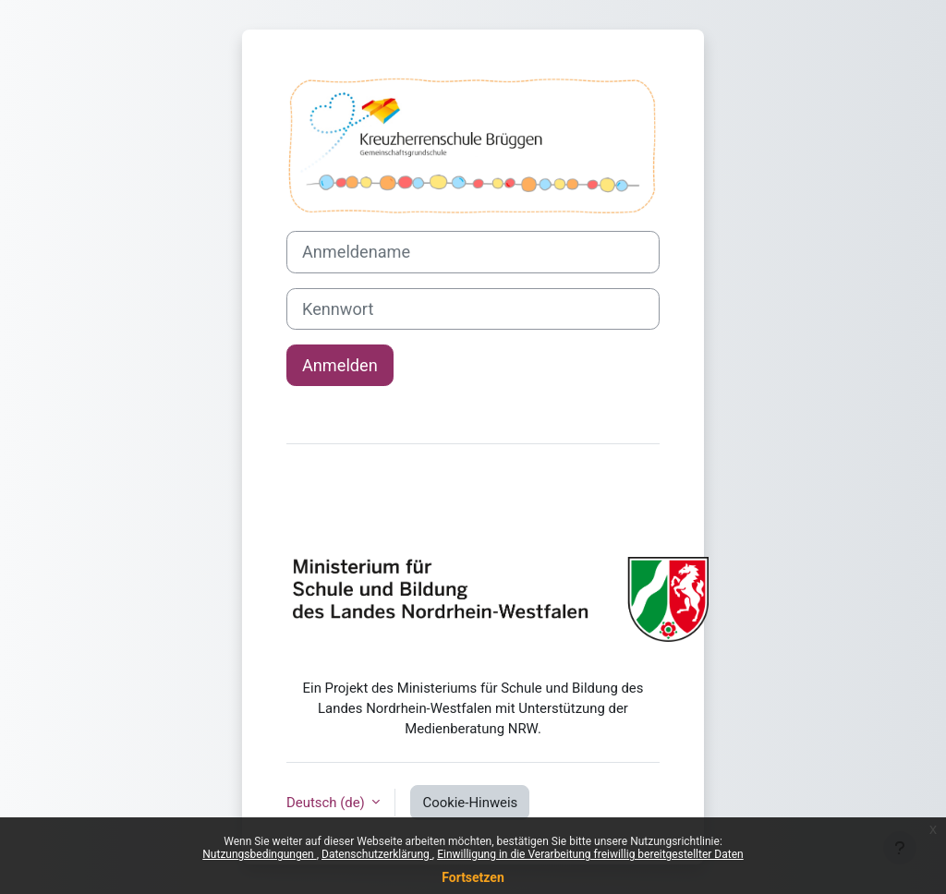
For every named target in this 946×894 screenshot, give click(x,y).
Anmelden (340, 365)
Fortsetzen (473, 877)
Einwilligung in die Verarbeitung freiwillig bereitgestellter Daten (590, 854)
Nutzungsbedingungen (259, 854)
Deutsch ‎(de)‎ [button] (327, 802)
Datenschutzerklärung (376, 854)
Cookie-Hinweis (469, 802)
